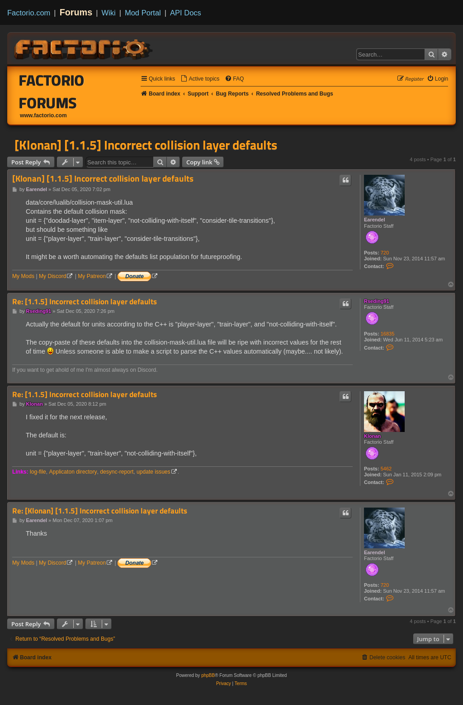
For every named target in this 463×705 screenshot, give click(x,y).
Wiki (109, 13)
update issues (153, 472)
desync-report (116, 472)
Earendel (374, 219)
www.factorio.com (43, 115)
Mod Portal (143, 13)
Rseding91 (376, 301)
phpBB (208, 675)
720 (385, 252)
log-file (38, 472)
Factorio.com (28, 13)
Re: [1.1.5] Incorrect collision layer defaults (84, 302)
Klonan (372, 436)
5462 (386, 468)
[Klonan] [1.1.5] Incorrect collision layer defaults (145, 144)
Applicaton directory (73, 472)
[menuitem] (199, 79)
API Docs (185, 13)
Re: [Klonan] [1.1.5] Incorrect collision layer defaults (99, 511)
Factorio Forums (52, 91)
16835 (388, 333)
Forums (76, 12)
